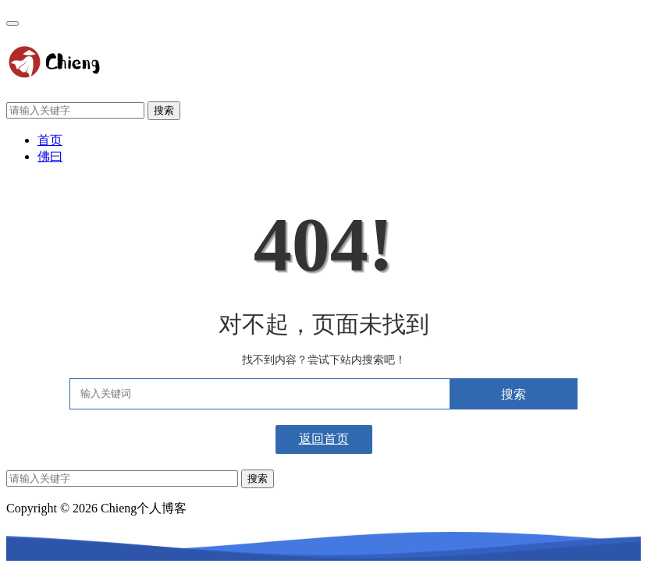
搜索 (164, 110)
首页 (49, 140)
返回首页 (324, 438)
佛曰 (49, 156)
